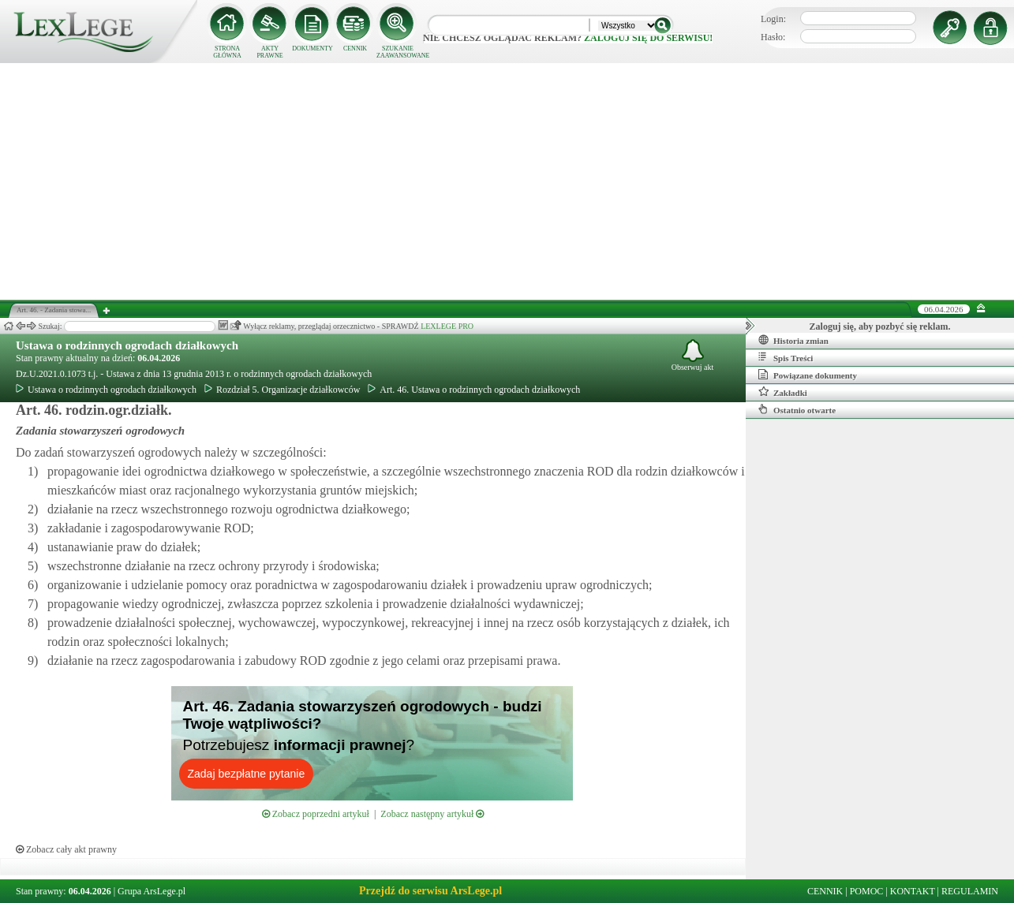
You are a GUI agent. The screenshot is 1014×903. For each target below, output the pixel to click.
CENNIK (355, 48)
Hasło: (773, 37)
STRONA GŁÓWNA (227, 52)
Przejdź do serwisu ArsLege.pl (430, 891)
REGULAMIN (969, 891)
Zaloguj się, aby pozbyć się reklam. (880, 326)
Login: (773, 18)
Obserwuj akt (693, 355)
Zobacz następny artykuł (432, 813)
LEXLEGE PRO (447, 326)
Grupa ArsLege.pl (151, 891)
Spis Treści (785, 357)
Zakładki (782, 391)
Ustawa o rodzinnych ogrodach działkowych (127, 345)
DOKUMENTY (312, 48)
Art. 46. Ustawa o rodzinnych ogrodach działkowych (474, 389)
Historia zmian (793, 339)
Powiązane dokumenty (807, 374)
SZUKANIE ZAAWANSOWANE (397, 52)
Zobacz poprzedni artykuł (315, 813)
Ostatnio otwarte (797, 409)
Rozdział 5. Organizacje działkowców (282, 389)
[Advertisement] (507, 181)
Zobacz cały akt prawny (66, 849)
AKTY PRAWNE (269, 52)
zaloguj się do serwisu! (648, 37)
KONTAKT (912, 891)
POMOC (867, 891)
